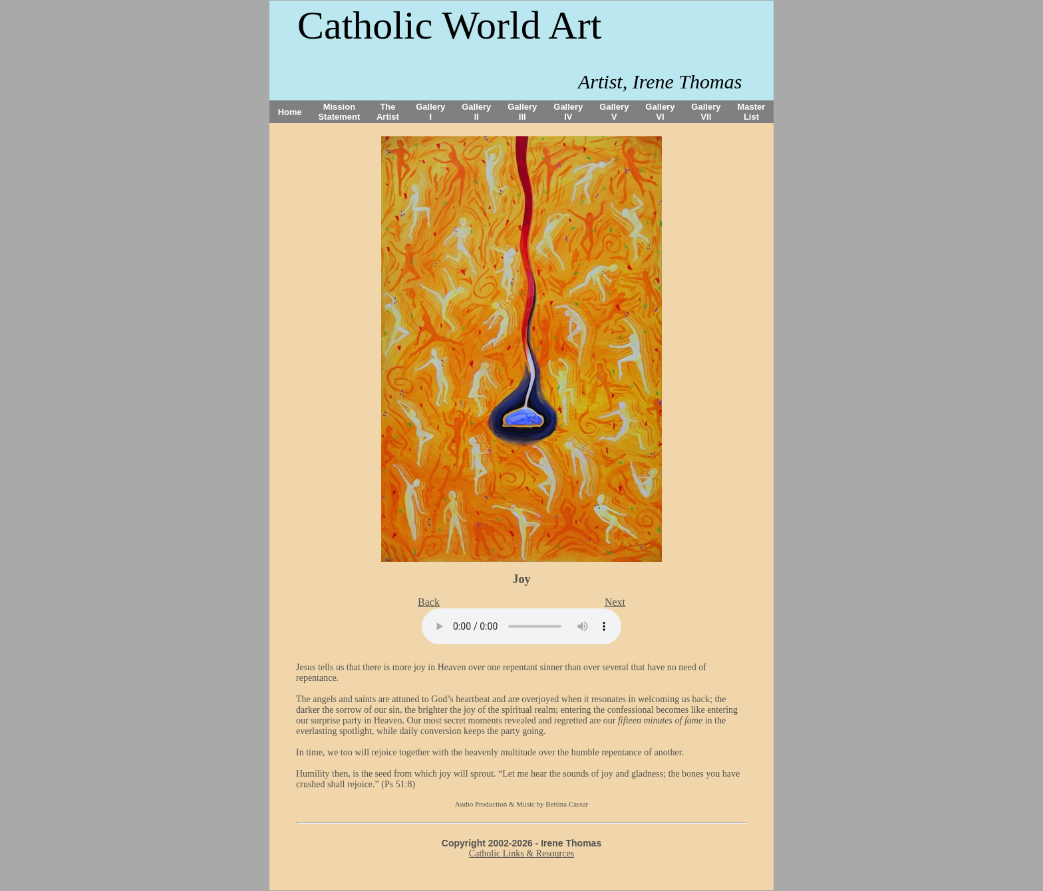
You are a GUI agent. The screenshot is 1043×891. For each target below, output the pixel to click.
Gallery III (522, 112)
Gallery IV (568, 112)
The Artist (387, 112)
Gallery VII (705, 112)
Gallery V (614, 112)
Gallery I (430, 112)
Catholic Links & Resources (521, 853)
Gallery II (476, 112)
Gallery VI (659, 112)
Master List (752, 112)
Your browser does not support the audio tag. (521, 626)
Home (290, 112)
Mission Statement (339, 112)
